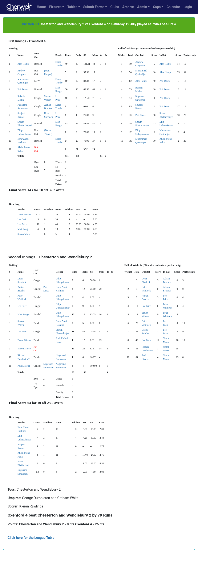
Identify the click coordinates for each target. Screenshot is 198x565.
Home (41, 7)
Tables (72, 7)
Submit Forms (94, 7)
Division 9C (30, 24)
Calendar (173, 7)
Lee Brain (22, 219)
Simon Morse (24, 234)
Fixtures (55, 7)
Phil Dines (164, 81)
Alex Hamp (23, 64)
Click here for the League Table (31, 538)
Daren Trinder (24, 214)
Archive (128, 7)
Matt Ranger (23, 229)
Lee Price (22, 224)
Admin (142, 7)
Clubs (114, 7)
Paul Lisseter (23, 366)
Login (187, 7)
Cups (157, 7)
